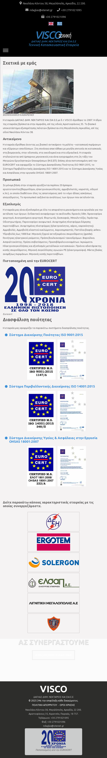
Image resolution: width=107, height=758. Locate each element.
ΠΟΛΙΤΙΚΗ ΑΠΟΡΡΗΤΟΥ (44, 705)
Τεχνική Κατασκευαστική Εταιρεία (53, 43)
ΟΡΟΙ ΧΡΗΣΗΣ (67, 705)
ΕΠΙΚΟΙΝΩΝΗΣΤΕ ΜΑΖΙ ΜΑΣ (53, 655)
